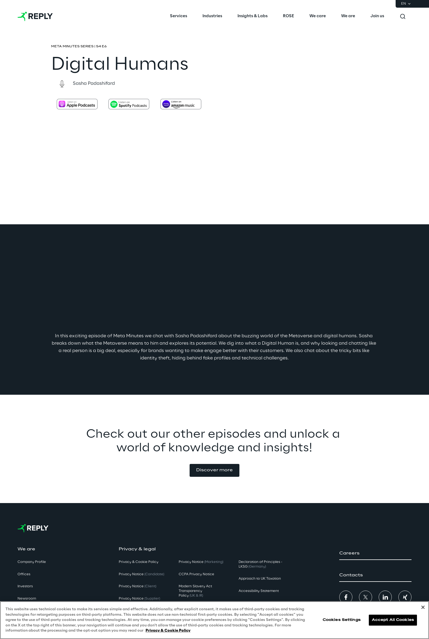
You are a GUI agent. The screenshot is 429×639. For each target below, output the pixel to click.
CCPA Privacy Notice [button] (196, 574)
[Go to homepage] (35, 16)
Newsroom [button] (27, 598)
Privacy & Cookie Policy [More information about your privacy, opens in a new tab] (168, 631)
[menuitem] (178, 16)
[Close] (423, 607)
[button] (214, 470)
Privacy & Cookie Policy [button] (138, 562)
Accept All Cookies (393, 620)
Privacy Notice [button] (141, 574)
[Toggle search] (402, 16)
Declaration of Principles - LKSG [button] (260, 564)
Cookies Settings (342, 620)
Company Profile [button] (32, 562)
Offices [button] (24, 574)
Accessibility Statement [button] (259, 591)
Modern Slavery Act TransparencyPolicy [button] (195, 591)
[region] (214, 620)
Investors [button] (25, 586)
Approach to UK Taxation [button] (260, 578)
